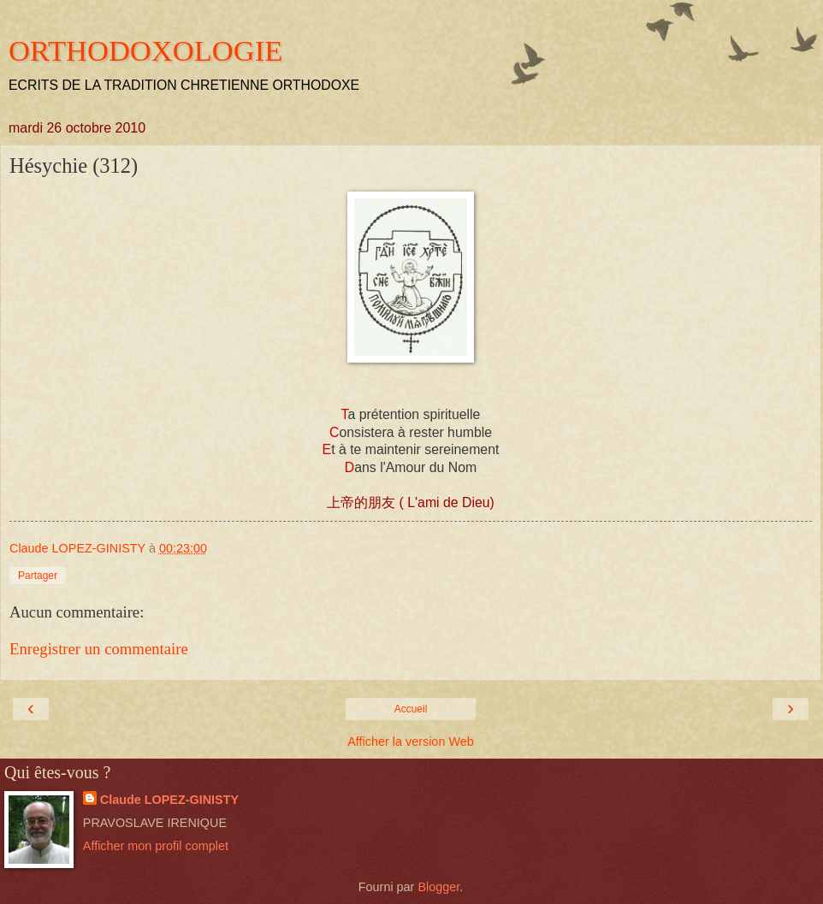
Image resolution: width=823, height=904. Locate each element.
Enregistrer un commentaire (98, 649)
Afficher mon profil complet (155, 846)
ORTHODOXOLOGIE (145, 50)
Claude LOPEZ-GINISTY (169, 800)
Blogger (438, 887)
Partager (37, 576)
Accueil (411, 709)
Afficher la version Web (410, 741)
